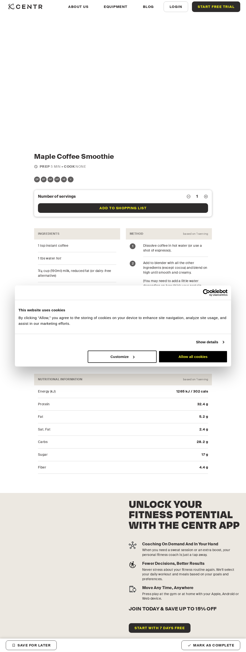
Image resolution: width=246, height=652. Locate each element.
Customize (123, 357)
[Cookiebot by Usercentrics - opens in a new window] (206, 292)
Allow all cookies (193, 357)
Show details (207, 342)
